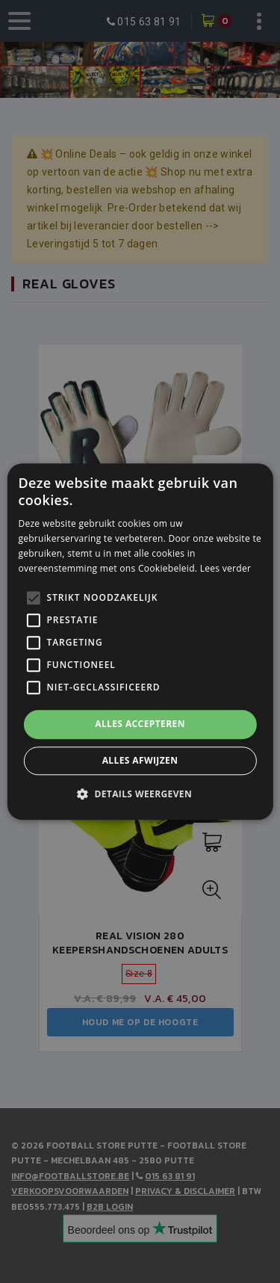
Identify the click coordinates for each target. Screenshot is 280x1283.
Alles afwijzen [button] (140, 760)
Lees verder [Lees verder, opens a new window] (226, 568)
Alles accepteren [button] (140, 724)
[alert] (140, 641)
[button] (140, 793)
